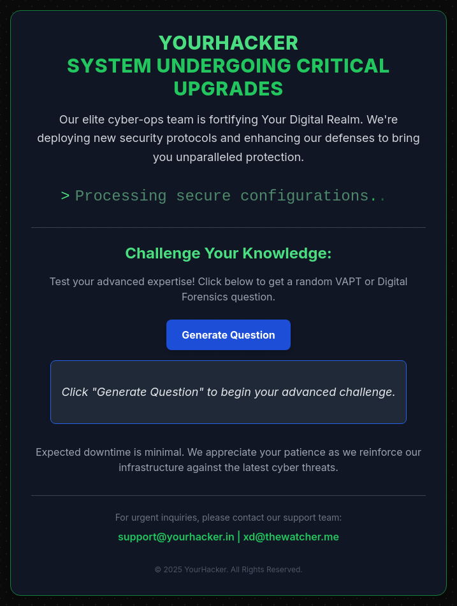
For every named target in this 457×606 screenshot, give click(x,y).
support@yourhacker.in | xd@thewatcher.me (228, 536)
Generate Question (228, 334)
